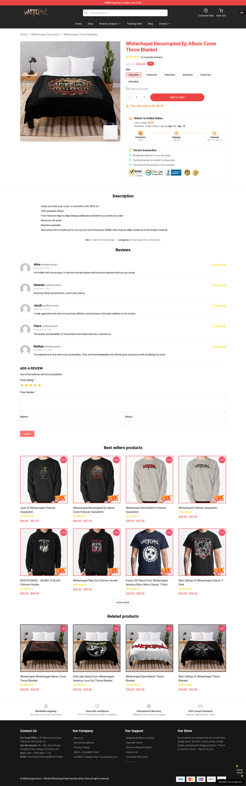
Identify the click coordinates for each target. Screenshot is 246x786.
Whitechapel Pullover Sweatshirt (198, 507)
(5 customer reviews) (152, 57)
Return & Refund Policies (139, 747)
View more (123, 602)
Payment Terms (134, 742)
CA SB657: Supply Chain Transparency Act (95, 757)
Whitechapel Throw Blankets (80, 34)
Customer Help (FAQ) (137, 757)
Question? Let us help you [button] (230, 782)
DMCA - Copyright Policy (86, 752)
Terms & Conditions (83, 742)
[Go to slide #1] (61, 150)
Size (128, 69)
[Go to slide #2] (79, 150)
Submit (27, 433)
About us (78, 738)
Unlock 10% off (240, 771)
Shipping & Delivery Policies (140, 738)
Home (23, 34)
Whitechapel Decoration (45, 34)
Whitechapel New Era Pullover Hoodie (95, 580)
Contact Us (132, 752)
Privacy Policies (81, 747)
